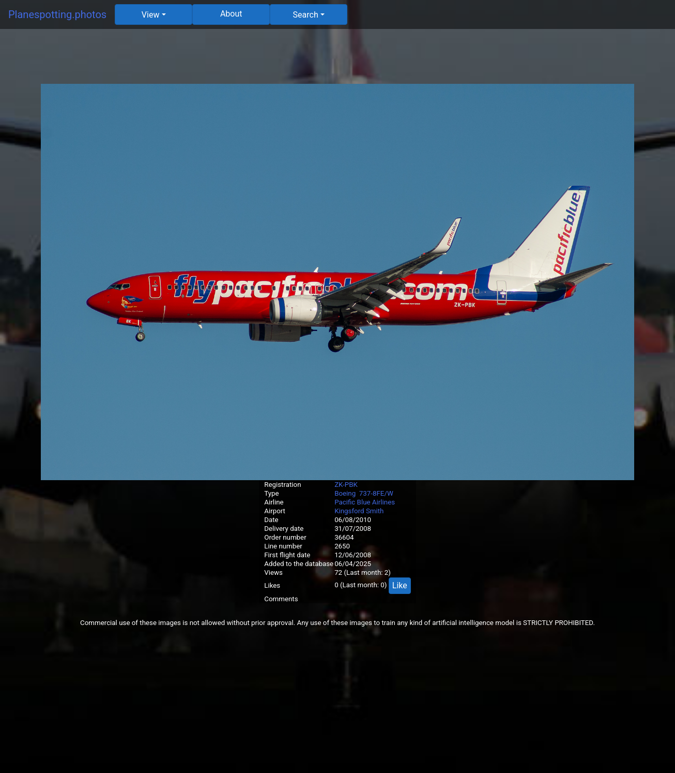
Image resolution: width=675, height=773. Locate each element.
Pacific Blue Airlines (364, 502)
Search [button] (305, 15)
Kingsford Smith (358, 511)
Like (399, 585)
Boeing (345, 493)
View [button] (151, 15)
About (231, 14)
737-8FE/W (376, 493)
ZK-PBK (346, 484)
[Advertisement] (337, 60)
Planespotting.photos (57, 14)
